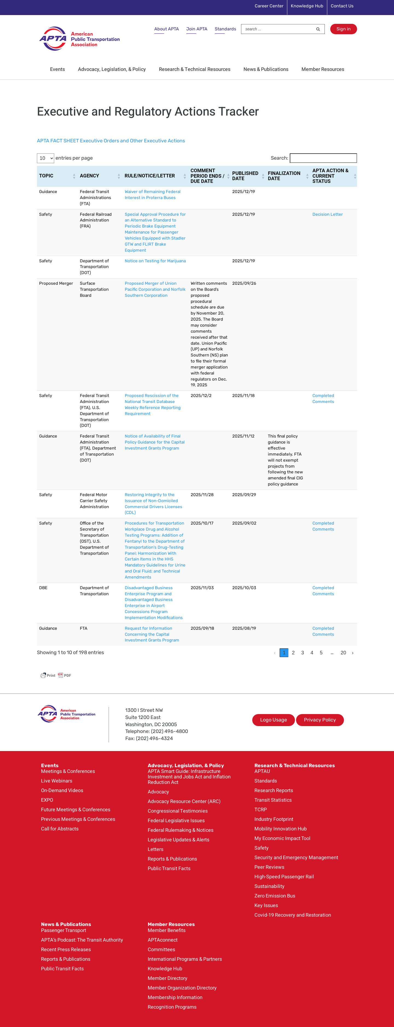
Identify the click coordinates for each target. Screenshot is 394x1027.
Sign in (344, 28)
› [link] (353, 652)
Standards (225, 28)
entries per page (74, 158)
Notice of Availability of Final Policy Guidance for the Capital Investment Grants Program (155, 442)
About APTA (166, 28)
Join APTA (196, 28)
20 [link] (343, 652)
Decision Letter (327, 214)
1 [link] (284, 652)
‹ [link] (275, 652)
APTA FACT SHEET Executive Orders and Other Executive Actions (111, 141)
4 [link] (312, 652)
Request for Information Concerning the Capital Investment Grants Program (152, 634)
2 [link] (293, 652)
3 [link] (302, 652)
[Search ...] (277, 29)
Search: (279, 158)
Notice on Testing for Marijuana (155, 260)
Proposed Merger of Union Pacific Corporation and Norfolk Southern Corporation (155, 289)
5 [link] (321, 652)
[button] (74, 176)
